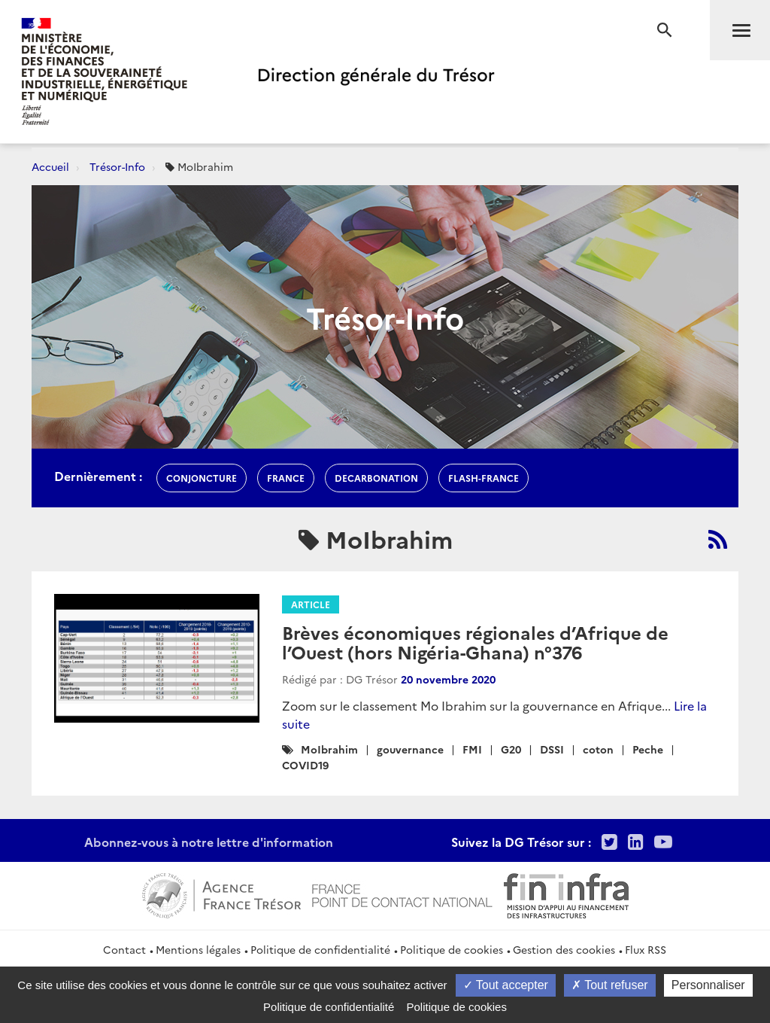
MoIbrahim (329, 749)
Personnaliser (708, 985)
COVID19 (305, 764)
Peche (647, 749)
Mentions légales (198, 949)
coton (598, 749)
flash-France (483, 477)
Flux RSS (645, 949)
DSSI (552, 749)
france (286, 477)
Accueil (50, 166)
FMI (472, 749)
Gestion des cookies (564, 949)
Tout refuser (609, 985)
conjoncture (201, 477)
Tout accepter (505, 985)
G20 (511, 749)
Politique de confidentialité (320, 949)
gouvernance (410, 749)
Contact (124, 949)
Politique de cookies (451, 949)
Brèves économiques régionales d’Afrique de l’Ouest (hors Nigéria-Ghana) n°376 (475, 642)
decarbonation (376, 477)
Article (310, 604)
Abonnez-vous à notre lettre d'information (208, 842)
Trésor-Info (117, 166)
